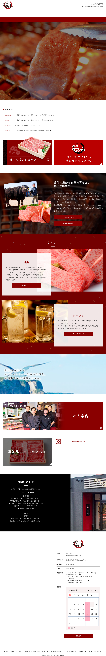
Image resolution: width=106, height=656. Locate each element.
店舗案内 (19, 13)
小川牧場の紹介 (40, 13)
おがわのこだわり (28, 13)
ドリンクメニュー (78, 328)
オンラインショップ (86, 13)
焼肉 (48, 13)
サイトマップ (98, 645)
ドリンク (54, 13)
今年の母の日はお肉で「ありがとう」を (27, 118)
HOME (12, 13)
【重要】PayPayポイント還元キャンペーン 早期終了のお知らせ (35, 108)
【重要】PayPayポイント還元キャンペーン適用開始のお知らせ (34, 113)
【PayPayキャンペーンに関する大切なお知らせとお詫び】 (33, 123)
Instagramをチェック (78, 436)
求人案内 (76, 13)
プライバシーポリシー (85, 645)
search (95, 12)
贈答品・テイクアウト (65, 13)
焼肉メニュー (26, 279)
